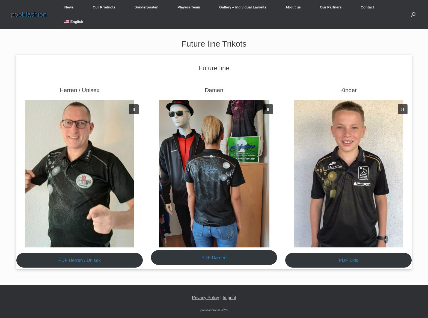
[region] (79, 173)
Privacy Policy (205, 297)
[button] (413, 14)
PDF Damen (214, 257)
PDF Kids (348, 260)
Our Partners (330, 7)
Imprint (229, 297)
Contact (367, 7)
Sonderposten (146, 7)
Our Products (104, 7)
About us (293, 7)
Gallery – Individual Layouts (242, 7)
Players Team (188, 7)
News (69, 7)
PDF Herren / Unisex (79, 260)
